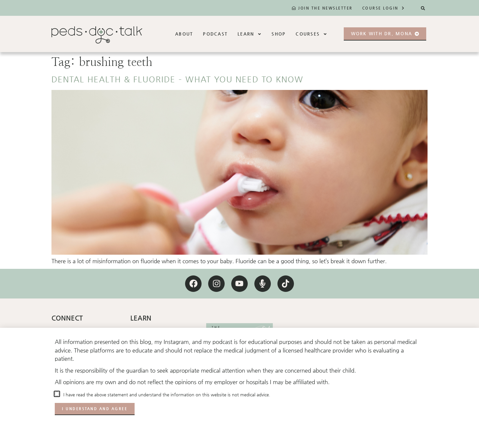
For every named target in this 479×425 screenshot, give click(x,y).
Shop (278, 33)
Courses (311, 34)
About (184, 33)
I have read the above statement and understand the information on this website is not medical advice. (165, 394)
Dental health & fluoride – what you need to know (177, 79)
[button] (423, 8)
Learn (250, 34)
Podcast (215, 33)
